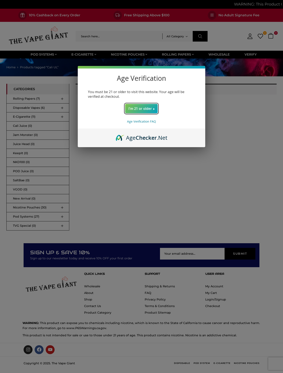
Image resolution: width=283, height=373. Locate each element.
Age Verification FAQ (141, 121)
